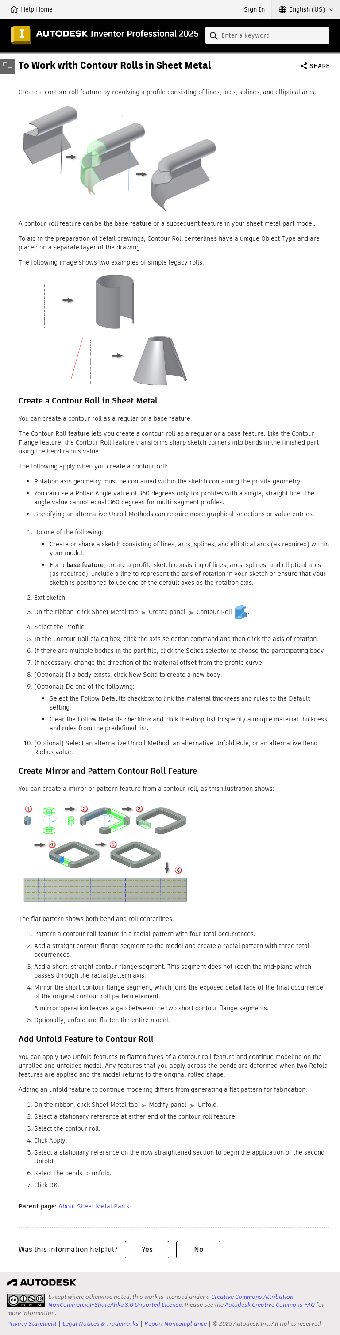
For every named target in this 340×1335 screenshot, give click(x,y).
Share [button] (319, 65)
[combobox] (267, 35)
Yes (147, 1249)
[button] (306, 9)
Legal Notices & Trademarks (100, 1324)
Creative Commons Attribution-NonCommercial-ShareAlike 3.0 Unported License (172, 1301)
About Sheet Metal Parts (93, 1206)
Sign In (254, 9)
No (198, 1249)
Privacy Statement (32, 1324)
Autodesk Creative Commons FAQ (270, 1304)
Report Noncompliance (175, 1324)
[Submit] (214, 35)
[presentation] (26, 1300)
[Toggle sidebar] (7, 66)
